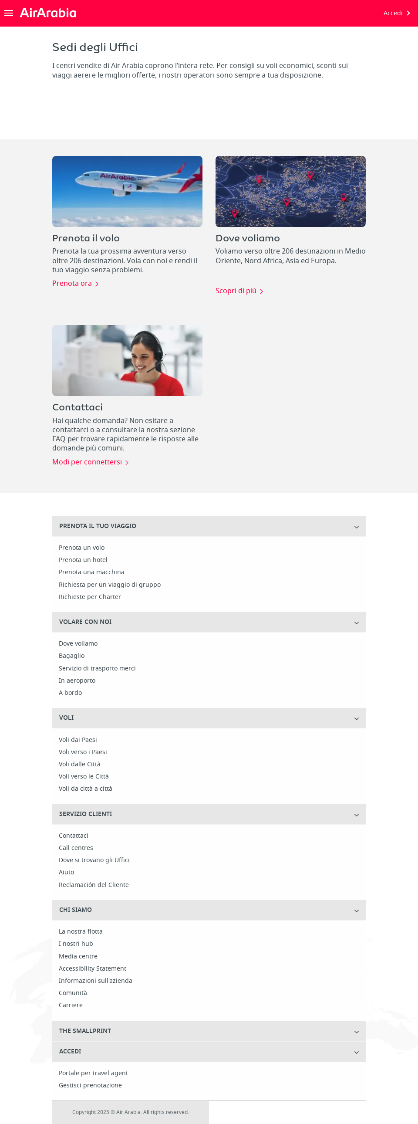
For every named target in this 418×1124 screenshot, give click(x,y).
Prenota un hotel (83, 560)
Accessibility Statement (92, 969)
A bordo (70, 693)
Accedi (393, 13)
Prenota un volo (81, 548)
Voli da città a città (85, 789)
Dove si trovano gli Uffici (94, 860)
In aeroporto (77, 681)
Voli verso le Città (84, 777)
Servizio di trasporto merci (97, 669)
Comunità (73, 993)
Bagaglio (71, 656)
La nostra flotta (81, 932)
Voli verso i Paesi (83, 752)
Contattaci (73, 836)
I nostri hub (76, 944)
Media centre (78, 957)
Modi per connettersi (87, 462)
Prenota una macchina (92, 572)
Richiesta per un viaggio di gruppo (110, 585)
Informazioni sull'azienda (95, 981)
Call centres (76, 848)
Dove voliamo (78, 644)
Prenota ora (72, 284)
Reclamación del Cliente (94, 885)
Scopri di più (236, 291)
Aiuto (66, 873)
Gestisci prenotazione (90, 1086)
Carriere (71, 1005)
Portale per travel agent (93, 1073)
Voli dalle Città (80, 765)
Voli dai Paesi (78, 740)
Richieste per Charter (90, 597)
